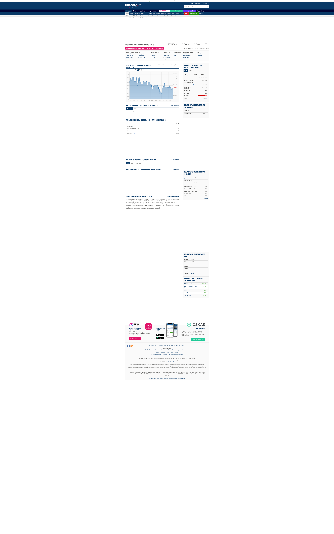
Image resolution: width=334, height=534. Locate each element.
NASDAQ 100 (172, 345)
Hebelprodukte (144, 13)
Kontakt (157, 352)
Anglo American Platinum (183, 350)
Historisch (128, 59)
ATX (126, 1)
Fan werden (206, 3)
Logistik (192, 273)
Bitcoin (175, 378)
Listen (149, 16)
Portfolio (199, 54)
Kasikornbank (164, 350)
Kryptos (187, 13)
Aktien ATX (151, 345)
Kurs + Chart (129, 54)
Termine (154, 16)
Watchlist (199, 55)
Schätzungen (166, 55)
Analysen (153, 55)
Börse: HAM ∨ (161, 65)
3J (139, 70)
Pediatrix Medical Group (155, 350)
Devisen (169, 13)
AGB (169, 354)
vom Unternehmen (143, 109)
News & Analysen (139, 11)
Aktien (127, 13)
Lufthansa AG (187, 295)
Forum (201, 13)
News (158, 378)
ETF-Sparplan (177, 11)
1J (137, 70)
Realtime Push (141, 57)
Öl (174, 1)
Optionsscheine (187, 55)
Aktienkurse (129, 16)
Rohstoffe (163, 13)
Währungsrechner (152, 378)
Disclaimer (164, 354)
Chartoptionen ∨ (175, 65)
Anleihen (158, 13)
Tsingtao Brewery (172, 350)
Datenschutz (158, 354)
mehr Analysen (176, 159)
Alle (135, 109)
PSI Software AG (188, 284)
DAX (134, 1)
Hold (136, 163)
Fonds (150, 13)
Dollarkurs (166, 378)
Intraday (129, 70)
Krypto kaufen (189, 11)
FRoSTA (147, 350)
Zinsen (173, 13)
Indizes (131, 13)
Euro (183, 1)
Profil (175, 55)
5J (141, 70)
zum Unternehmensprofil (173, 196)
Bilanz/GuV (165, 54)
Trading (182, 13)
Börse (128, 11)
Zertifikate (137, 13)
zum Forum (176, 169)
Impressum (162, 352)
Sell (140, 163)
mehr (190, 70)
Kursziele (153, 57)
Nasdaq (165, 1)
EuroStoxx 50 (160, 345)
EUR (185, 70)
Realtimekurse (143, 16)
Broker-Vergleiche (194, 13)
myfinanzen (153, 11)
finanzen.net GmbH (170, 361)
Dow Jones (166, 345)
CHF (192, 1)
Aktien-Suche (136, 16)
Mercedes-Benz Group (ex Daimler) (190, 287)
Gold (201, 1)
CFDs (177, 13)
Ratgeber (200, 11)
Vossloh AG (187, 293)
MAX (144, 70)
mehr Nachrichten (175, 105)
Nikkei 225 (178, 345)
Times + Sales (129, 55)
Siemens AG (187, 290)
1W (133, 70)
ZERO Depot (165, 11)
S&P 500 (183, 345)
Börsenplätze (129, 57)
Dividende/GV (166, 57)
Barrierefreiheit (174, 352)
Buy (132, 163)
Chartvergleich (141, 55)
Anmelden (190, 3)
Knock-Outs (186, 57)
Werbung (168, 352)
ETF (154, 13)
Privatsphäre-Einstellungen (177, 354)
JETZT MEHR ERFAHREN (198, 339)
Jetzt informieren (135, 338)
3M (135, 70)
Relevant (130, 109)
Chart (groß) (141, 54)
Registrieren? (198, 3)
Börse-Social (167, 16)
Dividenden (160, 16)
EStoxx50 (154, 1)
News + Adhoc (154, 54)
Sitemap (153, 354)
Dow (144, 1)
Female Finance (175, 16)
